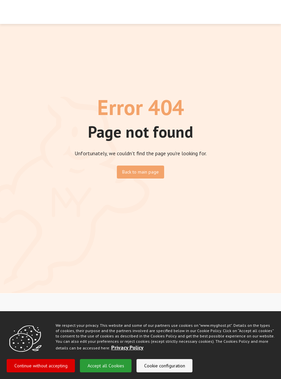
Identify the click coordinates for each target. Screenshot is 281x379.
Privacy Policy (127, 356)
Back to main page (140, 172)
